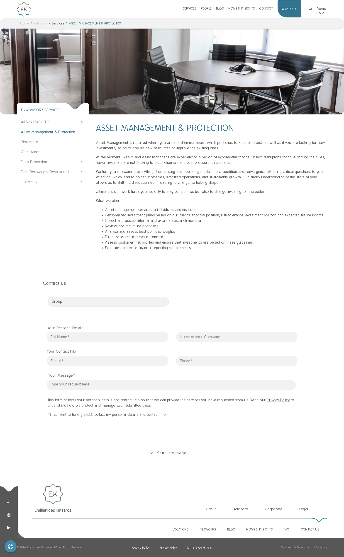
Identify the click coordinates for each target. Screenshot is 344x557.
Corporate (274, 509)
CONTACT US (310, 529)
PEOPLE (206, 8)
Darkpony (321, 547)
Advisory (40, 23)
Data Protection (34, 162)
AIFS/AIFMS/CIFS (35, 122)
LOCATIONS (181, 529)
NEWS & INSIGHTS (242, 8)
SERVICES (190, 8)
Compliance (30, 152)
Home (24, 23)
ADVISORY (289, 9)
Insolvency (29, 182)
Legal (304, 509)
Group (211, 509)
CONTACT (266, 8)
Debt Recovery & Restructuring (47, 172)
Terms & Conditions (199, 547)
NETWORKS (208, 529)
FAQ (287, 529)
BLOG (220, 8)
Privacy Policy (278, 419)
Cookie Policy (141, 547)
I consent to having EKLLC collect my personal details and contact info (109, 434)
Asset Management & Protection (48, 132)
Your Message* (81, 375)
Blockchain (29, 142)
